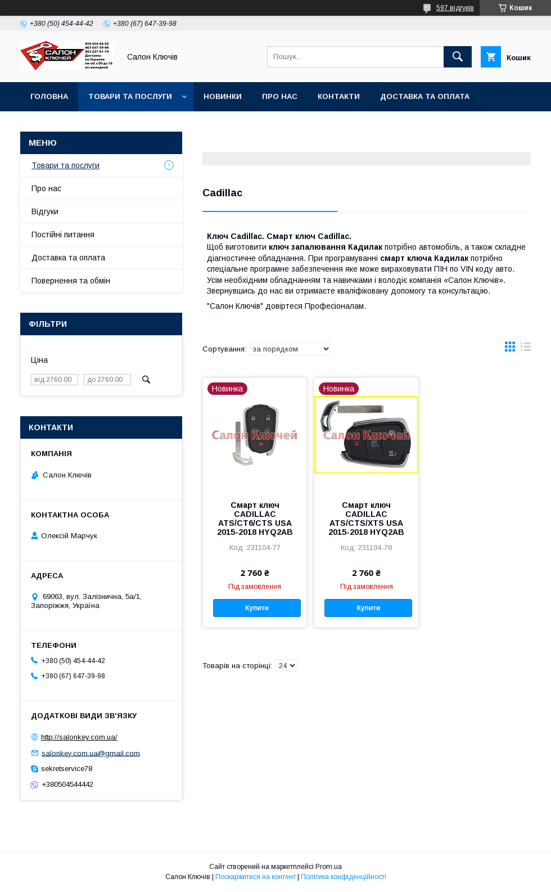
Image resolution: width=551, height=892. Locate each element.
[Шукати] (458, 56)
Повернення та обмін (77, 125)
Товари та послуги (130, 96)
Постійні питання (62, 234)
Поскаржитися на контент (255, 877)
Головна (49, 96)
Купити (257, 608)
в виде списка (526, 349)
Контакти (339, 96)
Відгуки (44, 211)
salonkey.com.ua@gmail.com (91, 753)
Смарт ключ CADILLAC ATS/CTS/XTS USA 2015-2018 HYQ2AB (366, 519)
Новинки (223, 96)
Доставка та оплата (424, 96)
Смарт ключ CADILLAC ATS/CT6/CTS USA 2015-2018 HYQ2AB (255, 519)
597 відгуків (455, 8)
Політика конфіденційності (343, 877)
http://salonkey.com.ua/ (79, 737)
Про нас (279, 96)
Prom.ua (328, 867)
